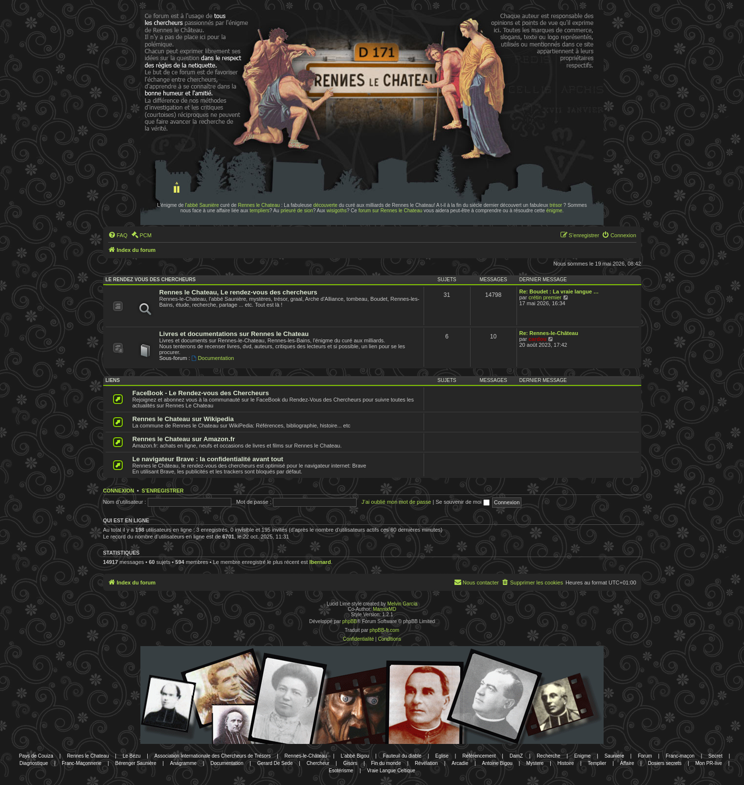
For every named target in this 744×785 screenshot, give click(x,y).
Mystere (535, 763)
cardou (537, 339)
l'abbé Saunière (202, 205)
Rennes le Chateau (259, 205)
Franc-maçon (680, 756)
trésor (556, 205)
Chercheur (318, 763)
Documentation (213, 358)
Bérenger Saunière (136, 763)
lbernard (320, 562)
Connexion (119, 490)
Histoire (566, 763)
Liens (113, 380)
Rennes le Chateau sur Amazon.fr (184, 439)
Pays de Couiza (36, 756)
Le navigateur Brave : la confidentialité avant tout (208, 459)
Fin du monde (386, 763)
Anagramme (183, 763)
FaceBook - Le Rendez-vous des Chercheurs (201, 393)
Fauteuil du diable (402, 756)
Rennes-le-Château (306, 756)
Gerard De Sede (275, 763)
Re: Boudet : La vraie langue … (559, 291)
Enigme (582, 756)
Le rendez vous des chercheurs (151, 279)
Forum (645, 756)
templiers (259, 210)
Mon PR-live (708, 763)
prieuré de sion (297, 210)
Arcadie (459, 763)
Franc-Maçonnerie (81, 763)
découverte (325, 205)
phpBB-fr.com (385, 630)
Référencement (479, 756)
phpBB (349, 621)
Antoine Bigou (497, 763)
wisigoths (337, 210)
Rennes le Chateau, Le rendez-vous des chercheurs (238, 292)
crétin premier (544, 297)
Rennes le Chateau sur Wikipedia (183, 419)
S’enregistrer (162, 490)
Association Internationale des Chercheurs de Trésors (213, 756)
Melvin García (402, 603)
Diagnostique (34, 763)
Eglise (442, 756)
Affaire (627, 763)
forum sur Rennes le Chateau (391, 210)
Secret (715, 756)
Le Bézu (132, 756)
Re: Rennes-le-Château (548, 333)
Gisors (350, 763)
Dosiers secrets (664, 763)
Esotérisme (341, 770)
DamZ (516, 756)
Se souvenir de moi (462, 502)
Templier (597, 763)
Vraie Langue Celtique (391, 770)
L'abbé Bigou (354, 756)
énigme (554, 210)
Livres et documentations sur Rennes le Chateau (234, 333)
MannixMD (384, 609)
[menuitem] (118, 235)
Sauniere (614, 756)
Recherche (548, 756)
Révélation (426, 763)
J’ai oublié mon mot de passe (396, 502)
